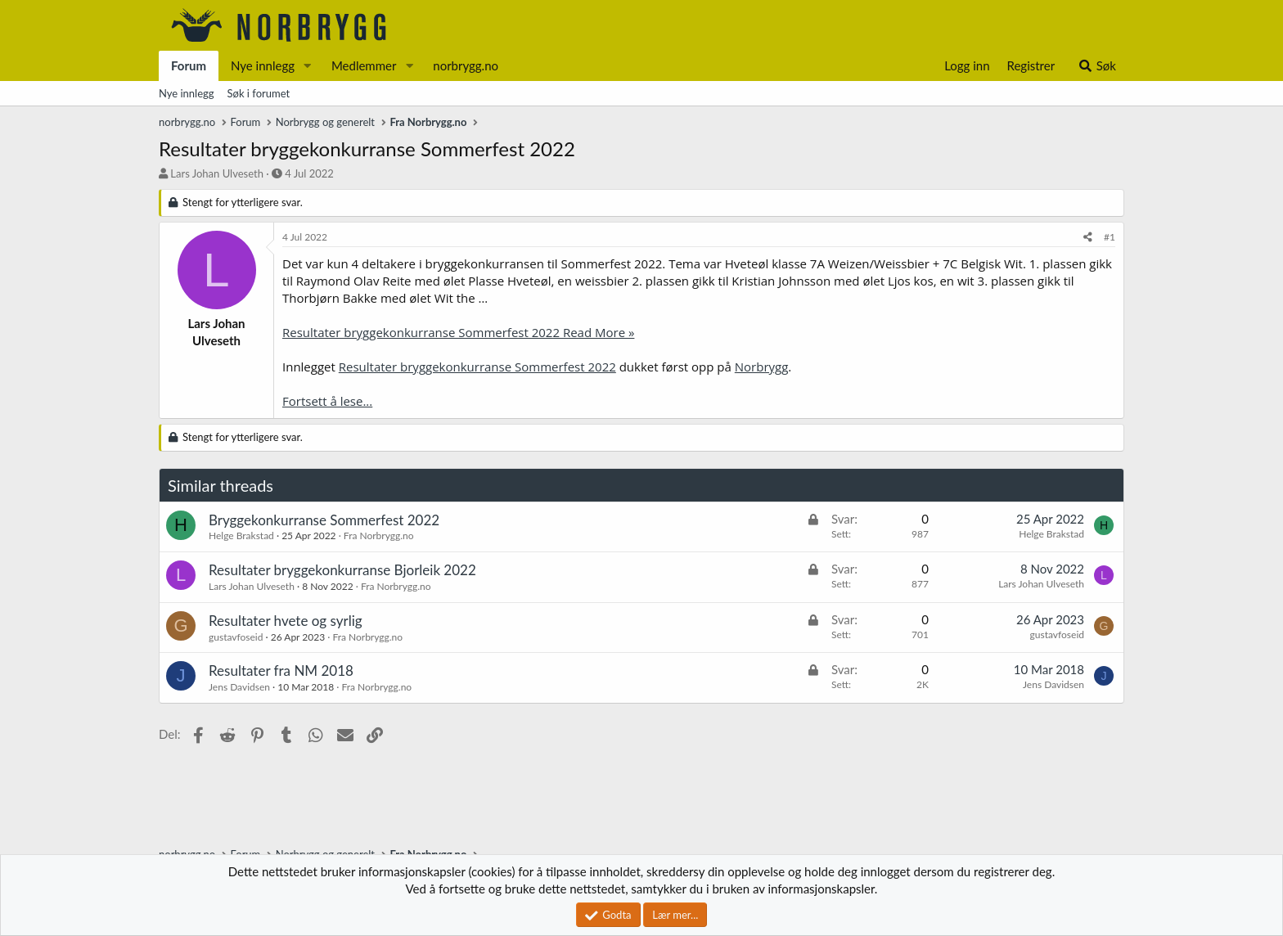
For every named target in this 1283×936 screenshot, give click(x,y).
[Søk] (1096, 66)
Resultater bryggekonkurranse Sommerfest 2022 (477, 366)
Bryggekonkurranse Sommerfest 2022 (324, 520)
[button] (307, 66)
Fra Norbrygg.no (379, 535)
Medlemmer (364, 65)
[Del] (1088, 237)
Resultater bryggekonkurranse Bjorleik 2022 (342, 569)
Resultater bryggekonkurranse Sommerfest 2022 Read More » (458, 332)
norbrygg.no (465, 65)
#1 (1109, 237)
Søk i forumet (258, 93)
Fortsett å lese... (327, 401)
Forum (188, 65)
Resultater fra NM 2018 (281, 670)
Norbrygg (762, 366)
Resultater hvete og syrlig (285, 620)
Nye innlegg (263, 65)
